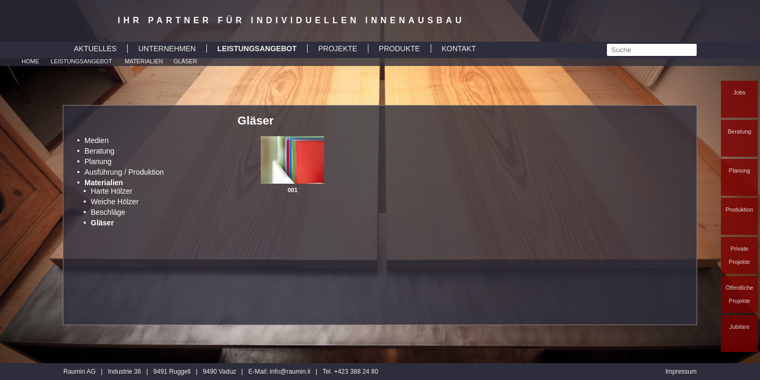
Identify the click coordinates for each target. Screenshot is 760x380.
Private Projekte (739, 255)
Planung (739, 170)
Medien (96, 140)
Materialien (144, 61)
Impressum (681, 371)
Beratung (740, 131)
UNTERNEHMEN (167, 48)
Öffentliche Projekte (739, 294)
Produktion (740, 209)
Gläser (185, 61)
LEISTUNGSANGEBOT (257, 48)
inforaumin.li (290, 371)
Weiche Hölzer (115, 201)
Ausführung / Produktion (124, 172)
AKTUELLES (95, 48)
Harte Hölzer (111, 191)
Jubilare (739, 327)
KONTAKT (459, 48)
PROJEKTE (337, 48)
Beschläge (108, 212)
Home (30, 61)
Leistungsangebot (81, 61)
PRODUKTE (399, 48)
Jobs (739, 92)
